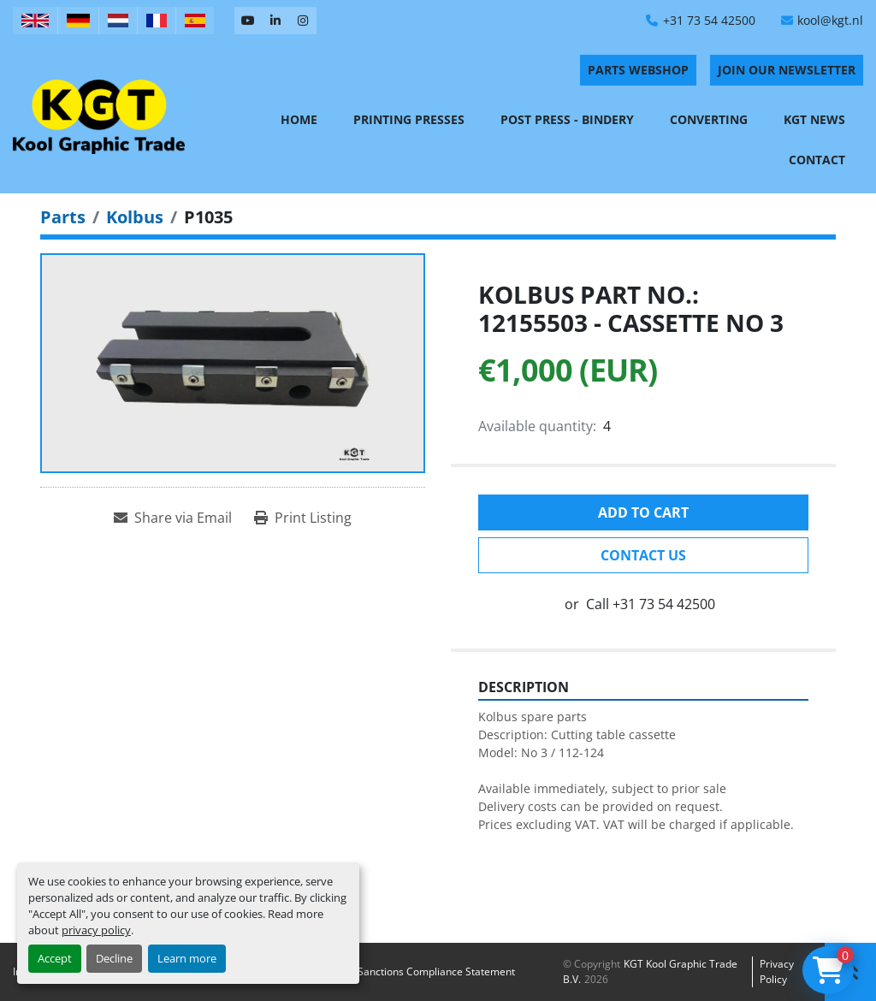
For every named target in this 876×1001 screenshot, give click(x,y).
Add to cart (643, 512)
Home (299, 119)
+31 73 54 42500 (709, 20)
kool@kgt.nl (830, 20)
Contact (817, 159)
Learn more (186, 958)
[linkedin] (275, 20)
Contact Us (643, 555)
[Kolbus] (134, 216)
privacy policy (96, 930)
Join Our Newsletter (786, 70)
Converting (709, 119)
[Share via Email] (173, 517)
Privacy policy (777, 971)
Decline (114, 958)
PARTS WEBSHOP (638, 70)
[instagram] (303, 20)
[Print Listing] (303, 517)
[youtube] (248, 20)
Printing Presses (409, 119)
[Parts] (63, 216)
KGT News (814, 119)
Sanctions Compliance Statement (436, 971)
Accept (55, 958)
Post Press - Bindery (567, 119)
